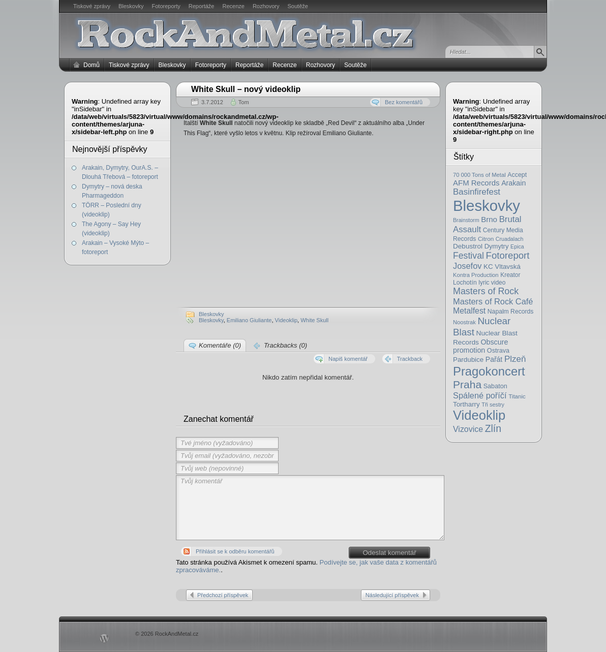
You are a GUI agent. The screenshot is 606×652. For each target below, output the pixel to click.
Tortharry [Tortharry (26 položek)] (466, 404)
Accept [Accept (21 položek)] (517, 174)
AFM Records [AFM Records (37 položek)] (476, 182)
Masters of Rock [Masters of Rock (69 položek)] (486, 291)
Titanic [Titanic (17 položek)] (517, 396)
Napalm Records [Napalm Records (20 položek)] (511, 311)
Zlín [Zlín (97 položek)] (493, 428)
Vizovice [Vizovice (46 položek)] (468, 429)
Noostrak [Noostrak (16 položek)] (464, 322)
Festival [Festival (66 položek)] (468, 256)
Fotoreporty (166, 6)
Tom (243, 102)
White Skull (314, 320)
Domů (91, 65)
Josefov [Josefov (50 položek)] (467, 265)
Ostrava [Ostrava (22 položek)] (498, 350)
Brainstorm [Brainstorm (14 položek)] (466, 220)
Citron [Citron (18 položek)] (486, 238)
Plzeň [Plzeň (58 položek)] (515, 359)
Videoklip (286, 320)
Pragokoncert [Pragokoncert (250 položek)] (489, 371)
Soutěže (298, 6)
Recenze (234, 6)
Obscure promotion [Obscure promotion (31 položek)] (480, 346)
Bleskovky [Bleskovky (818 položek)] (486, 205)
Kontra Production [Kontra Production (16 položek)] (476, 275)
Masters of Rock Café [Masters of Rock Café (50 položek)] (493, 301)
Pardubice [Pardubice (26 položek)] (468, 359)
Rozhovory (266, 6)
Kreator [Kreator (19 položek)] (510, 274)
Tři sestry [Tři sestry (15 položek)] (492, 404)
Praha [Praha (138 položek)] (467, 384)
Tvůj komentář (310, 507)
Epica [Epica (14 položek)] (517, 246)
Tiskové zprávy (91, 6)
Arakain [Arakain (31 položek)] (513, 183)
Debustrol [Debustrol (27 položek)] (467, 246)
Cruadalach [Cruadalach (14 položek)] (510, 239)
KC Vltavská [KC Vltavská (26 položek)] (502, 266)
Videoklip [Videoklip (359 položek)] (479, 415)
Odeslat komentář (389, 552)
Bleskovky (131, 6)
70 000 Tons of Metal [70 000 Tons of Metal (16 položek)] (479, 175)
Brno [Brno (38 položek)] (489, 219)
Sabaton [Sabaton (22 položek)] (495, 386)
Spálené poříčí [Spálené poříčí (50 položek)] (480, 395)
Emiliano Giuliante (249, 320)
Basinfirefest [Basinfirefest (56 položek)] (476, 192)
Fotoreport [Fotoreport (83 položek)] (508, 255)
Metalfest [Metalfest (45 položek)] (469, 310)
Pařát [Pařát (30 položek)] (494, 359)
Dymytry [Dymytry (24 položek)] (496, 246)
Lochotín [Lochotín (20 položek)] (465, 282)
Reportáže (202, 6)
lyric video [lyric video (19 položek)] (491, 282)
